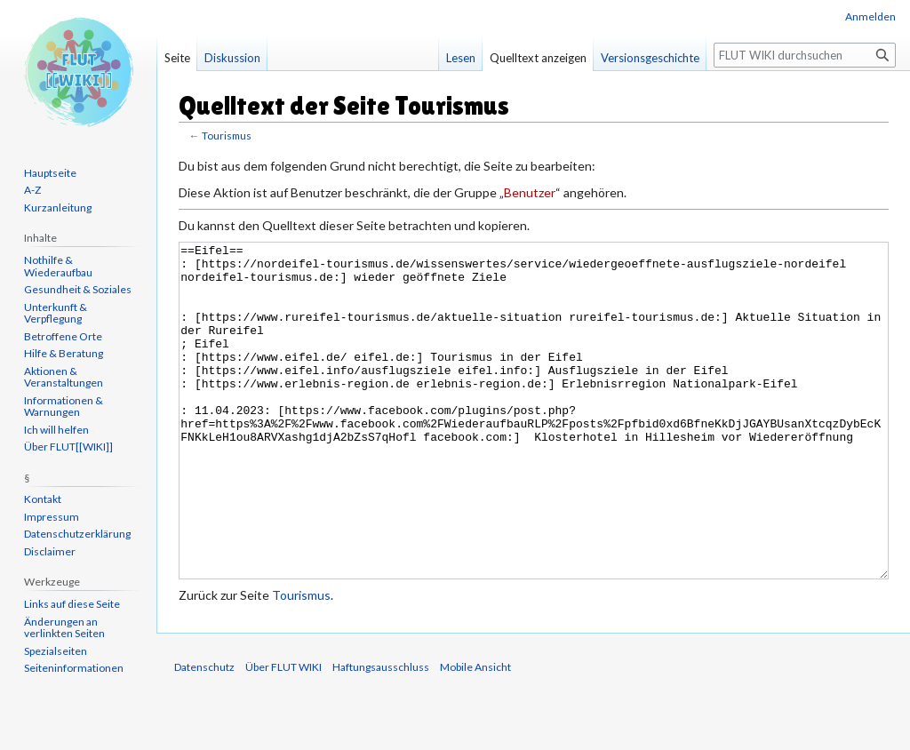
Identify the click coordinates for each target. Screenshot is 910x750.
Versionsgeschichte (650, 58)
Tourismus (226, 135)
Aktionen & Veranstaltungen (63, 377)
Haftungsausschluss (380, 733)
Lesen (460, 58)
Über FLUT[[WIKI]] (68, 446)
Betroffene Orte (63, 336)
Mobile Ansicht (475, 733)
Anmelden (870, 16)
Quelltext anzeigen (538, 58)
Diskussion (232, 58)
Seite (177, 58)
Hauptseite (50, 173)
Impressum (51, 516)
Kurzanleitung (58, 207)
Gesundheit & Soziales (78, 289)
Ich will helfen (56, 429)
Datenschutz (204, 733)
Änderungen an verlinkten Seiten (64, 628)
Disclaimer (50, 551)
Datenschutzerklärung (77, 533)
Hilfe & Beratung (63, 353)
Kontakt (42, 499)
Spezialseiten (55, 651)
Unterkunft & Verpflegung (55, 313)
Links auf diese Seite (72, 603)
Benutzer (529, 192)
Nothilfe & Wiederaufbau (58, 266)
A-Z (32, 189)
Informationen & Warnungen (63, 406)
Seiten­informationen (74, 667)
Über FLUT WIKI (283, 733)
